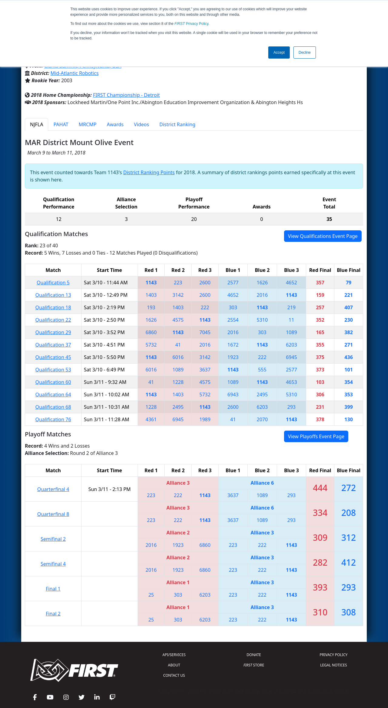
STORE (253, 665)
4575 (178, 320)
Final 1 (53, 588)
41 (178, 344)
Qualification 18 (53, 307)
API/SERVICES (174, 654)
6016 (178, 357)
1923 (233, 357)
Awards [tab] (115, 124)
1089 (291, 332)
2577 (233, 282)
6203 (291, 344)
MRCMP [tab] (87, 124)
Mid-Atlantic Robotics (75, 73)
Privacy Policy (192, 24)
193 (151, 307)
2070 (262, 419)
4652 (291, 282)
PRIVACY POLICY (333, 654)
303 (233, 307)
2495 (262, 394)
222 (205, 307)
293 (291, 407)
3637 (205, 369)
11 (291, 320)
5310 (262, 320)
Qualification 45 (53, 357)
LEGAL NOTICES (333, 665)
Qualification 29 (53, 332)
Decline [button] (305, 52)
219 (291, 307)
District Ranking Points (149, 172)
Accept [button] (279, 52)
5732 (151, 344)
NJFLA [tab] (36, 124)
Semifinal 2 (53, 539)
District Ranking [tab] (177, 124)
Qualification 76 (53, 419)
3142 (178, 295)
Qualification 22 (53, 320)
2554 (233, 320)
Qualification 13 (53, 295)
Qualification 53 (53, 369)
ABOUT (174, 665)
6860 (151, 332)
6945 (291, 357)
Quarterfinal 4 (53, 489)
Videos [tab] (141, 124)
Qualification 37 (53, 344)
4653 (291, 382)
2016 (262, 295)
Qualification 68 (53, 407)
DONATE (254, 654)
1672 (233, 344)
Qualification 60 (53, 382)
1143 (151, 282)
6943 (233, 394)
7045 (205, 332)
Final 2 (53, 613)
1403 (151, 295)
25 (151, 594)
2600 (205, 282)
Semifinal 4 (53, 564)
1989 (205, 419)
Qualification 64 (53, 394)
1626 (262, 282)
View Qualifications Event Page (323, 236)
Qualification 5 (53, 282)
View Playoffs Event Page (316, 436)
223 (178, 282)
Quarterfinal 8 (53, 514)
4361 (151, 419)
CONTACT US (174, 675)
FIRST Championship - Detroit (126, 95)
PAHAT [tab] (60, 124)
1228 (178, 382)
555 (262, 369)
